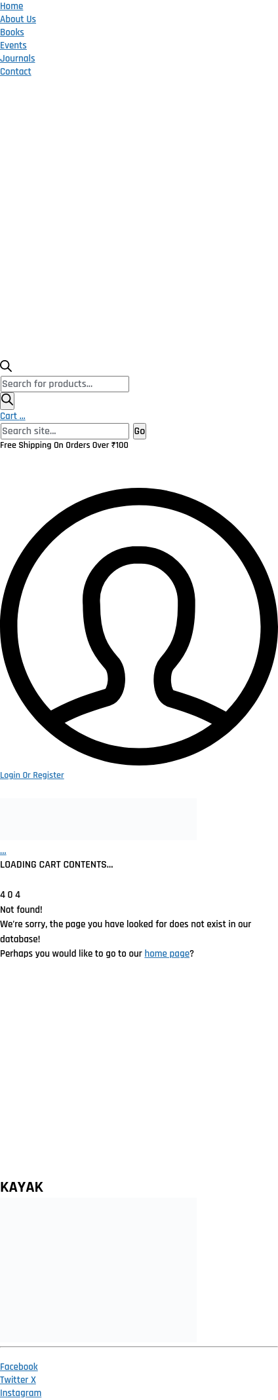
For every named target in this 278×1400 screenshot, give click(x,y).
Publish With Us (44, 1133)
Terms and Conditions (59, 1075)
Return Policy (38, 1046)
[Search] (7, 401)
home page (166, 954)
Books (12, 32)
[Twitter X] (18, 1380)
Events (13, 45)
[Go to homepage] (98, 837)
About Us (18, 19)
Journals (17, 58)
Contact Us (32, 1162)
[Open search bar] (6, 369)
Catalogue (31, 1104)
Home (11, 6)
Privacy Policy (39, 1017)
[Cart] (3, 851)
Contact (15, 71)
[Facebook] (19, 1367)
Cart (13, 416)
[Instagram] (20, 1393)
